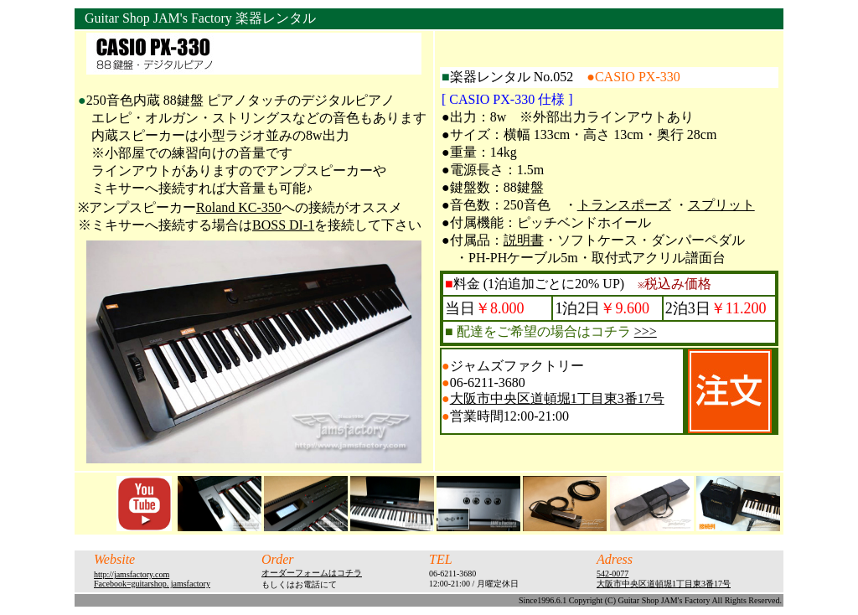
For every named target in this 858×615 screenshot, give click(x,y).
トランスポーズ (624, 205)
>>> (645, 331)
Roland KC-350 (239, 207)
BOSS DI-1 (283, 225)
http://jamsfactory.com (131, 574)
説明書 (524, 240)
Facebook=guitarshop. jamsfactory (152, 583)
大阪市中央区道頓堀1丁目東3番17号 (557, 398)
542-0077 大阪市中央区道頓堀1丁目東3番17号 (664, 578)
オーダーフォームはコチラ (311, 572)
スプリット (721, 205)
